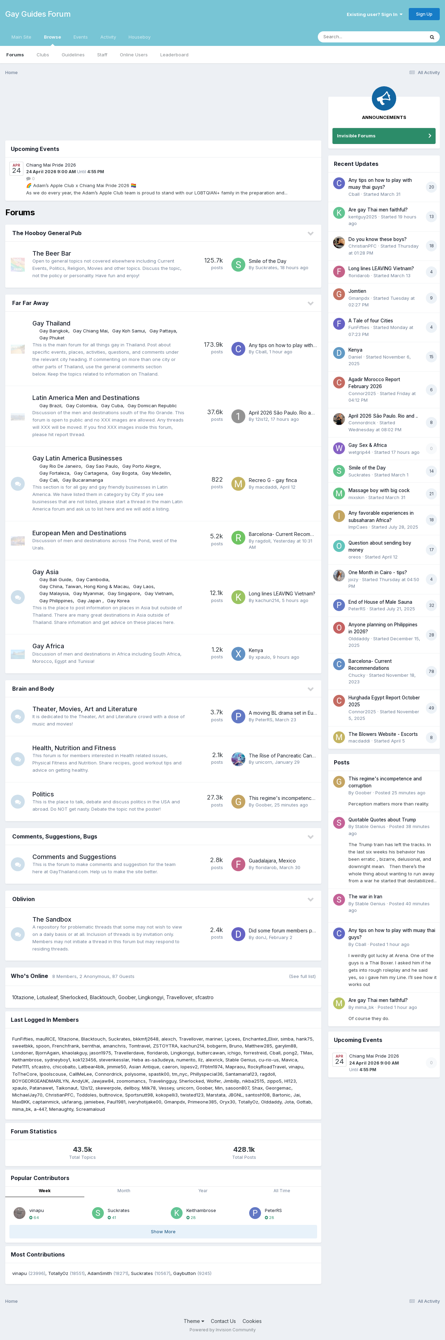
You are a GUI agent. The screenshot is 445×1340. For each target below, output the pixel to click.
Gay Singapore (124, 593)
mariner (214, 1039)
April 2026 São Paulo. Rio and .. (284, 413)
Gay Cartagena (90, 473)
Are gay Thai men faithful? (378, 209)
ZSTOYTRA (165, 1046)
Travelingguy (162, 1081)
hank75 (304, 1039)
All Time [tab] (282, 1190)
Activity (108, 37)
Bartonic (282, 1095)
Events (81, 37)
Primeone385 (202, 1102)
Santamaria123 (241, 1074)
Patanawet (41, 1088)
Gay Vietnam (158, 593)
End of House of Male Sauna (380, 602)
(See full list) (302, 976)
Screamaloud (90, 1109)
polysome (135, 1074)
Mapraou (235, 1066)
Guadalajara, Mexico (272, 861)
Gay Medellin (156, 473)
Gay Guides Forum (37, 13)
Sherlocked (73, 997)
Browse (52, 40)
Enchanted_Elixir (260, 1039)
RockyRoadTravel (267, 1066)
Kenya (256, 650)
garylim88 (285, 1046)
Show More (163, 1231)
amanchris (114, 1046)
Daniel (355, 357)
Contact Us (223, 1321)
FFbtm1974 (211, 1066)
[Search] (352, 36)
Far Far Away (30, 302)
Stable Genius (240, 1059)
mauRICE (45, 1039)
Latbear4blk (91, 1066)
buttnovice (110, 1095)
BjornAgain (47, 1053)
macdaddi (266, 487)
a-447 (40, 1109)
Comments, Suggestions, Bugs (54, 836)
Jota (289, 1102)
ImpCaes (358, 527)
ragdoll (262, 541)
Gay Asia (45, 572)
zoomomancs (131, 1081)
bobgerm (217, 1046)
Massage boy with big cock (379, 490)
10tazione (23, 997)
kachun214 (267, 600)
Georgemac (278, 1088)
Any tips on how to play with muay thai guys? (300, 345)
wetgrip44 (359, 452)
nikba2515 (253, 1081)
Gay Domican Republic (152, 405)
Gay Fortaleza (54, 473)
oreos (354, 557)
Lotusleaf (47, 997)
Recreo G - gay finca (273, 480)
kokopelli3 (167, 1095)
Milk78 (149, 1088)
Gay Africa (48, 646)
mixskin (356, 497)
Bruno (235, 1046)
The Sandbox (51, 919)
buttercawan (211, 1053)
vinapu (296, 1066)
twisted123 (192, 1095)
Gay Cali (48, 480)
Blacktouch (102, 997)
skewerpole (108, 1088)
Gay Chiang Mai (90, 331)
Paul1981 (116, 1102)
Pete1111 (20, 1066)
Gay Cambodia (92, 579)
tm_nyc (179, 1074)
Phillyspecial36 (206, 1074)
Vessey (166, 1088)
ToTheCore (24, 1074)
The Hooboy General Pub (47, 233)
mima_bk (21, 1109)
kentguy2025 (362, 216)
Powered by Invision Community (223, 1329)
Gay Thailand (51, 323)
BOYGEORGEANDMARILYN (40, 1081)
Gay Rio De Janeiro (60, 466)
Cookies (252, 1321)
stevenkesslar (114, 1059)
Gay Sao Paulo (102, 466)
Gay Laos (143, 586)
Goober (263, 805)
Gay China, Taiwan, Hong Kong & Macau (84, 586)
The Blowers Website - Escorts (383, 734)
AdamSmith (99, 1273)
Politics (43, 794)
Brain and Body (33, 688)
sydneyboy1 (57, 1059)
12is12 (261, 419)
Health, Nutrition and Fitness (74, 748)
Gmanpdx (174, 1102)
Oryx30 (227, 1102)
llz (200, 1059)
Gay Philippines (56, 600)
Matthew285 (258, 1046)
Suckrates (266, 267)
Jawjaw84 (102, 1081)
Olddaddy (271, 1102)
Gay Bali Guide (55, 579)
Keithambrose (27, 1059)
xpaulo (262, 657)
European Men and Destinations (79, 533)
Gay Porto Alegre (141, 466)
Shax (257, 1088)
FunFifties (22, 1039)
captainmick (45, 1102)
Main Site (21, 37)
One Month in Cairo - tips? (377, 572)
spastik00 (158, 1074)
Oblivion (23, 899)
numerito (185, 1059)
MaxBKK (21, 1102)
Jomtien (357, 291)
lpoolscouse (53, 1074)
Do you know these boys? (377, 239)
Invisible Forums (356, 135)
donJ (260, 937)
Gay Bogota (124, 473)
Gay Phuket (51, 337)
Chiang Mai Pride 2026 (51, 165)
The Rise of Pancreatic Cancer (284, 756)
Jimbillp (231, 1081)
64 (34, 1217)
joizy (353, 579)
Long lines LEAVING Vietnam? (282, 593)
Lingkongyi (150, 997)
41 (112, 1217)
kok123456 (84, 1059)
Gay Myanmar (88, 593)
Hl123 (290, 1081)
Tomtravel (139, 1046)
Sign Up (424, 14)
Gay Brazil (50, 405)
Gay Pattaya (162, 331)
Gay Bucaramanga (82, 480)
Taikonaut (66, 1088)
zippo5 (274, 1081)
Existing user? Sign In (374, 14)
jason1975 (100, 1053)
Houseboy (140, 37)
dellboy (131, 1088)
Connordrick (108, 1074)
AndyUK (80, 1081)
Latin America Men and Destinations (86, 397)
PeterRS (264, 719)
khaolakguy (74, 1053)
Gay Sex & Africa (367, 445)
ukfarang (72, 1102)
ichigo (234, 1053)
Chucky (356, 675)
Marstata (215, 1095)
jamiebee (94, 1102)
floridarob (266, 867)
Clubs (43, 54)
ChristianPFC (59, 1095)
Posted (400, 792)
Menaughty (61, 1109)
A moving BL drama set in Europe (286, 713)
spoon (42, 1046)
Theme (194, 1321)
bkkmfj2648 (146, 1039)
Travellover (179, 997)
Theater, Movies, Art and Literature (84, 709)
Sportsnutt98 (139, 1095)
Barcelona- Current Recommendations (293, 534)
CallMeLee (80, 1074)
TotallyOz (248, 1102)
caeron (170, 1066)
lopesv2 (189, 1066)
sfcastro (204, 997)
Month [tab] (123, 1190)
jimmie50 (116, 1066)
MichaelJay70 (27, 1095)
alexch (168, 1039)
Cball (261, 351)
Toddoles (86, 1095)
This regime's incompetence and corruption (299, 798)
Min (219, 1088)
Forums (15, 54)
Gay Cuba (112, 405)
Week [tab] (45, 1190)
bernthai (91, 1046)
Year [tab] (202, 1190)
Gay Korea (118, 600)
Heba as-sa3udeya (153, 1059)
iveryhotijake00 (144, 1102)
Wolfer (214, 1081)
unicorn (263, 762)
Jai (296, 1095)
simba (287, 1039)
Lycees (232, 1039)
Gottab (304, 1102)
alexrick (214, 1059)
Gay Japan (89, 600)
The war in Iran (365, 896)
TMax (306, 1053)
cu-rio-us (269, 1059)
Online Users (134, 54)
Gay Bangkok (53, 331)
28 (191, 1217)
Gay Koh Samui (128, 331)
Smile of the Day (267, 261)
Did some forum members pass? (285, 930)
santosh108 (257, 1095)
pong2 (290, 1053)
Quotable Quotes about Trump (382, 820)
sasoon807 (237, 1088)
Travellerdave (129, 1053)
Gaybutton (184, 1273)
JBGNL (235, 1095)
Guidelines (73, 54)
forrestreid (255, 1053)
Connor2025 (362, 393)
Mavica (289, 1059)
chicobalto (64, 1066)
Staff (102, 54)
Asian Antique (144, 1066)
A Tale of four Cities (370, 320)
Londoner (22, 1053)
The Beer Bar (51, 253)
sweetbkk (22, 1046)
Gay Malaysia (54, 593)
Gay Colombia (81, 405)
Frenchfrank (65, 1046)
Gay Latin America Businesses (77, 458)
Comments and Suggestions (74, 856)
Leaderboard (174, 54)
